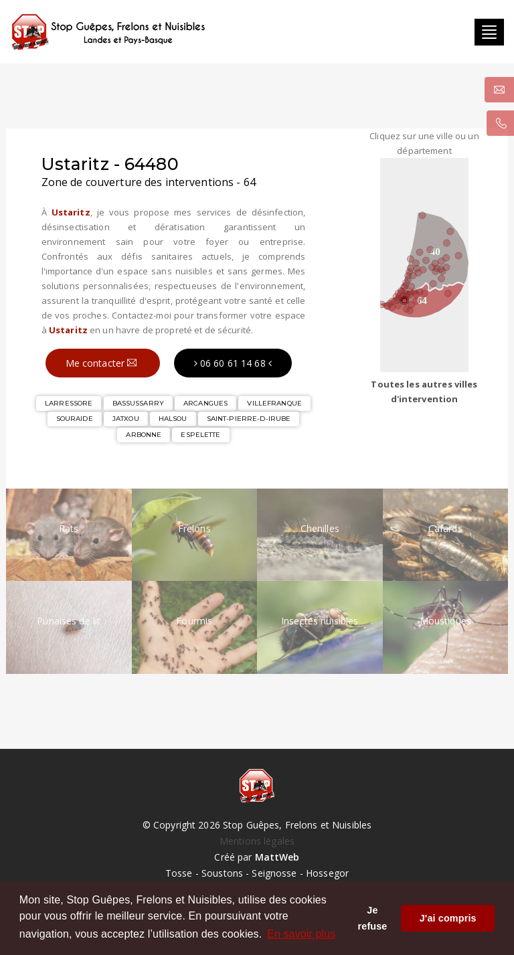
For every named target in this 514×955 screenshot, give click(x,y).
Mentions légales (257, 841)
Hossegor (327, 873)
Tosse (179, 873)
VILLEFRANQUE (274, 403)
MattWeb (277, 857)
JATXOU (125, 418)
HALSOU (173, 418)
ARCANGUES (205, 403)
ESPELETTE (200, 434)
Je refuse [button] (373, 918)
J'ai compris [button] (448, 918)
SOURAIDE (74, 418)
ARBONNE (143, 434)
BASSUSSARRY (138, 403)
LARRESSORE (68, 403)
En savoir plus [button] (301, 934)
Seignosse (274, 873)
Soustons (222, 873)
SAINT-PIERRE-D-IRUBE (249, 418)
